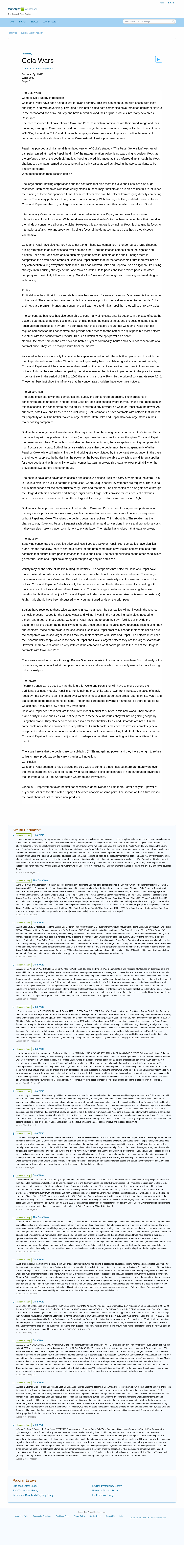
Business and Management (32, 33)
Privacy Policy (79, 1516)
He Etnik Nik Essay (103, 1495)
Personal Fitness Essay (105, 1490)
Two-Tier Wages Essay (25, 1490)
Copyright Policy (21, 1516)
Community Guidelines (42, 1516)
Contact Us (110, 1516)
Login (171, 2)
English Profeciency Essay (107, 1486)
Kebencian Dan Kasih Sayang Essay (33, 1495)
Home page (12, 33)
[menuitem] (161, 2)
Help (121, 1516)
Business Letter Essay (25, 1486)
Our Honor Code (62, 1516)
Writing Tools (49, 21)
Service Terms (95, 1516)
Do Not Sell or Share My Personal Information (148, 1518)
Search (22, 21)
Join (161, 2)
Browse (34, 21)
